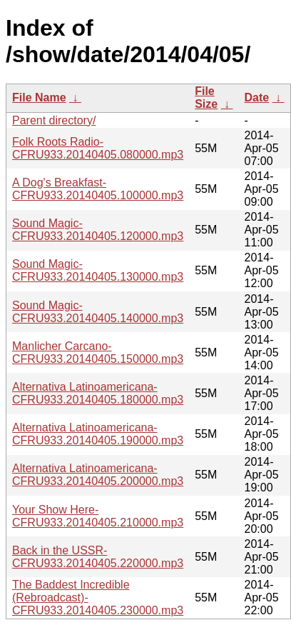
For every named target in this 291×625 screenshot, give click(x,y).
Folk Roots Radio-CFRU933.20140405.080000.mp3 (97, 148)
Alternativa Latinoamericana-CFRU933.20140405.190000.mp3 (97, 433)
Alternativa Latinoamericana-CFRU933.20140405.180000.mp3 (97, 393)
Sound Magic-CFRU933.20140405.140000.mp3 (97, 311)
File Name (39, 97)
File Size (206, 97)
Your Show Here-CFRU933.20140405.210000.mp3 (97, 516)
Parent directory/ (54, 120)
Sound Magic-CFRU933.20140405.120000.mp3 (97, 229)
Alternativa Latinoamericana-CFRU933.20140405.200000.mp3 (97, 474)
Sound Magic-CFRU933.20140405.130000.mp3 (97, 270)
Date (257, 97)
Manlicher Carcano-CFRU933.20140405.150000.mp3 (97, 352)
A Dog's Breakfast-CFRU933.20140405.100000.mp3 (97, 188)
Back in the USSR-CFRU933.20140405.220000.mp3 (97, 556)
